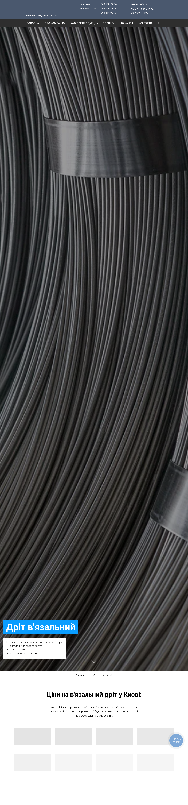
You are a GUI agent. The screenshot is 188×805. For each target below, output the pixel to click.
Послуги (108, 23)
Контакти (145, 23)
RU (159, 23)
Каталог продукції (83, 23)
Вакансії (127, 23)
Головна (33, 23)
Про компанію (55, 23)
